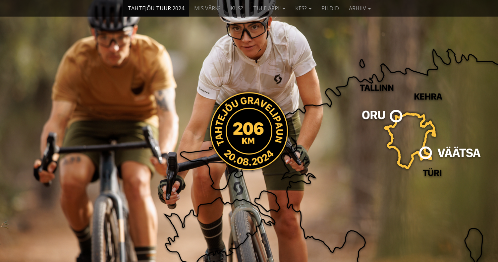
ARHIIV (360, 8)
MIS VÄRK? (207, 8)
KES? (303, 8)
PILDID (330, 8)
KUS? (237, 8)
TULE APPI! (269, 8)
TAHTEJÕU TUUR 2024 (156, 8)
